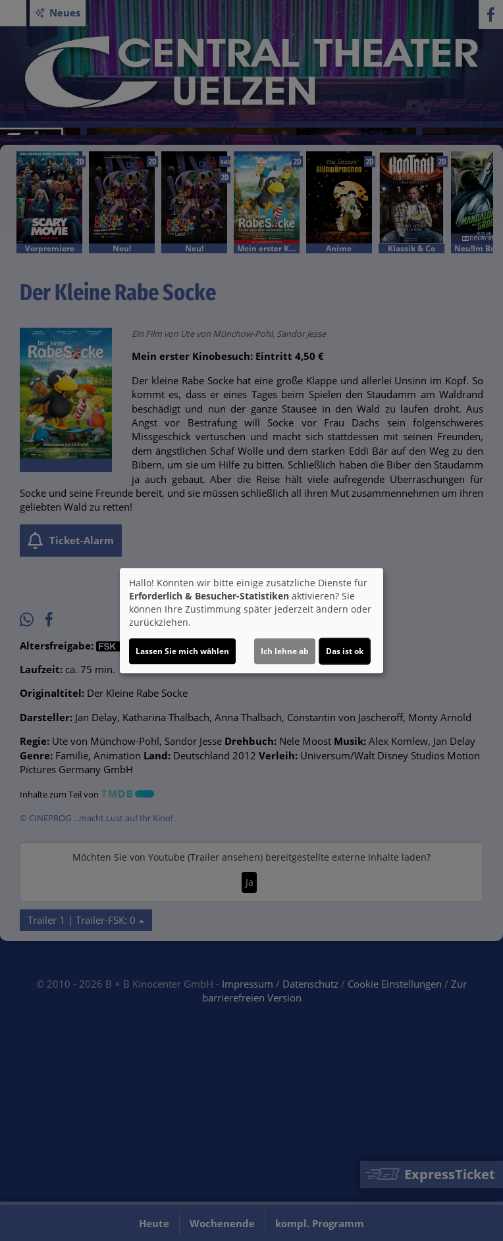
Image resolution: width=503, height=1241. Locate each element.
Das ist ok (344, 651)
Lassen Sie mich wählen (182, 651)
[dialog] (251, 620)
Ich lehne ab (285, 651)
